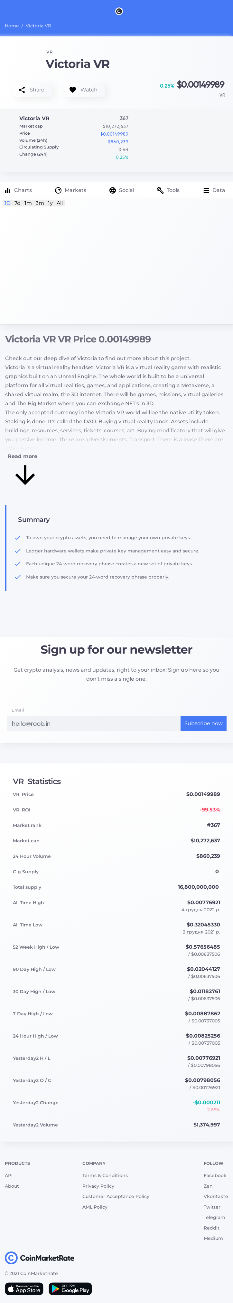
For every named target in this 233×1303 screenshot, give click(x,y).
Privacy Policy (98, 1186)
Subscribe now (203, 723)
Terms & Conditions (105, 1175)
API (9, 1175)
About (12, 1186)
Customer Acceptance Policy (115, 1196)
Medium (213, 1238)
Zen (208, 1186)
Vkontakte (216, 1196)
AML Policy (94, 1207)
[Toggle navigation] (9, 11)
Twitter (212, 1207)
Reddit (211, 1228)
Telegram (214, 1217)
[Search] (229, 11)
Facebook (215, 1175)
